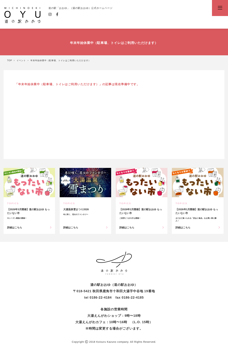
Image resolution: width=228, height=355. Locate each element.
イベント (21, 60)
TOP (9, 60)
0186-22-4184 (101, 297)
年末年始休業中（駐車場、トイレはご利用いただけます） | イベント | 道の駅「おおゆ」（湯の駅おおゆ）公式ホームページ (114, 263)
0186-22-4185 (133, 297)
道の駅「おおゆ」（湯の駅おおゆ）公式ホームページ (22, 14)
